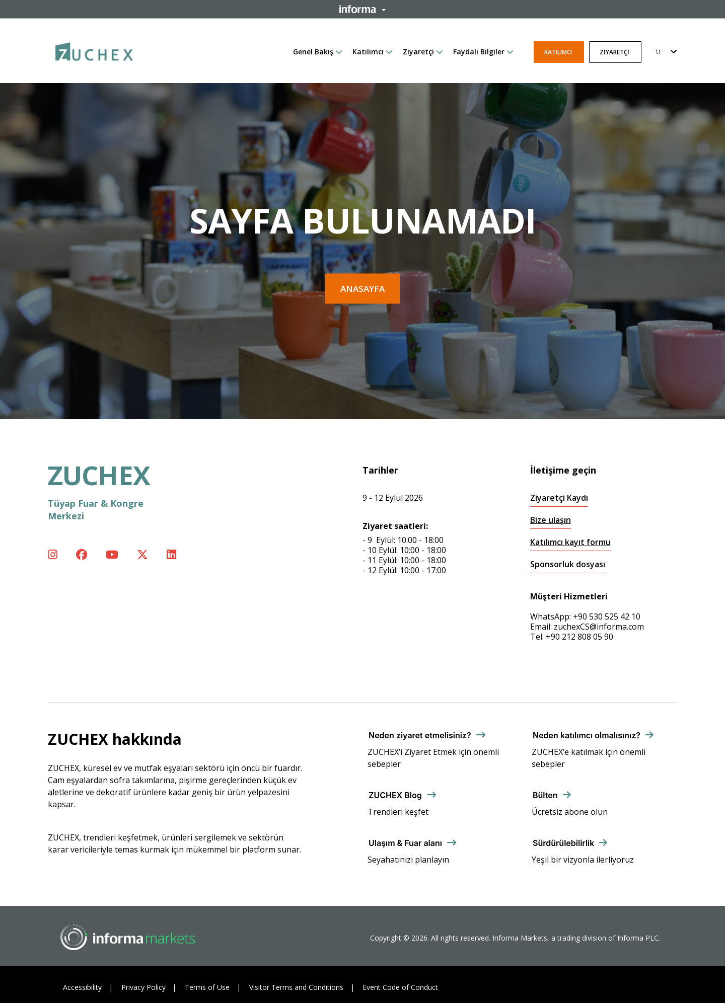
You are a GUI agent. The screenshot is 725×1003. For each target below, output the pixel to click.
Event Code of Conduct (400, 987)
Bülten (545, 795)
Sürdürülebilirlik (563, 843)
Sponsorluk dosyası (567, 564)
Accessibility (82, 987)
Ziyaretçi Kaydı (559, 498)
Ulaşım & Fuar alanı (405, 843)
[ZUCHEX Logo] (94, 49)
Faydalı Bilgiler (478, 51)
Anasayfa (362, 288)
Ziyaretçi (418, 51)
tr (658, 51)
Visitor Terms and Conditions (296, 987)
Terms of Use (207, 987)
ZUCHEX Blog (395, 795)
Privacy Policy (143, 987)
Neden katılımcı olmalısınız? (586, 735)
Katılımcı (368, 51)
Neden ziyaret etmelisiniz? (420, 735)
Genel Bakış (313, 51)
